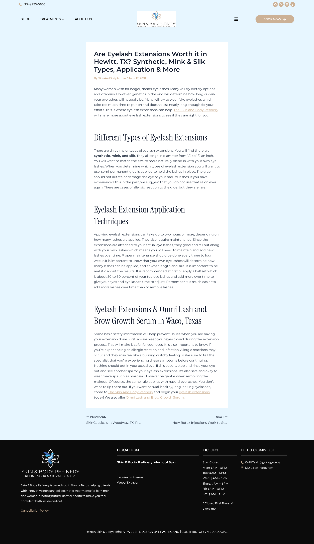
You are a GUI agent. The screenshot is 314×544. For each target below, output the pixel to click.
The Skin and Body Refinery (196, 110)
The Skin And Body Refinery (130, 392)
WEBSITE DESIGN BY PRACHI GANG (153, 531)
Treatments (52, 19)
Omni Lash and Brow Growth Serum (155, 397)
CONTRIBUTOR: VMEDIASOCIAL (204, 531)
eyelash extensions (194, 392)
